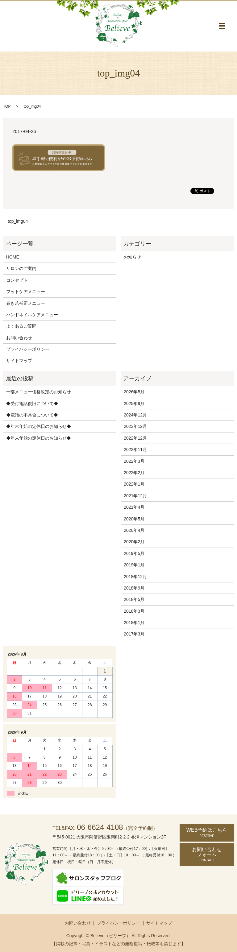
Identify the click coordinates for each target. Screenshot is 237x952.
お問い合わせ (19, 337)
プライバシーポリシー (27, 349)
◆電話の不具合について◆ (32, 414)
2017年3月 (134, 633)
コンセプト (17, 280)
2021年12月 (135, 495)
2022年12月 (135, 438)
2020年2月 (134, 541)
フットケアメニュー (25, 291)
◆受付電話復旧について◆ (32, 403)
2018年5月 (134, 599)
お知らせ (132, 257)
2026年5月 (134, 391)
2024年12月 (135, 414)
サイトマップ (19, 360)
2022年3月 (134, 461)
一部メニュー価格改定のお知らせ (38, 391)
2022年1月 (134, 484)
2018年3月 (134, 611)
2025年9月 (134, 403)
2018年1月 (134, 622)
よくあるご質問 (21, 326)
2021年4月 (134, 507)
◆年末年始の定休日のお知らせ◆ (38, 426)
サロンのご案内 (21, 268)
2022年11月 (135, 449)
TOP (6, 106)
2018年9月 (134, 588)
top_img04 (18, 221)
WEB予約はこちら (206, 832)
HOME (12, 257)
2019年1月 (134, 564)
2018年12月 (135, 576)
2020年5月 (134, 518)
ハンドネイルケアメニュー (32, 314)
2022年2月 (134, 472)
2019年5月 (134, 553)
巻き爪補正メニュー (25, 303)
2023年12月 (135, 426)
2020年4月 (134, 530)
